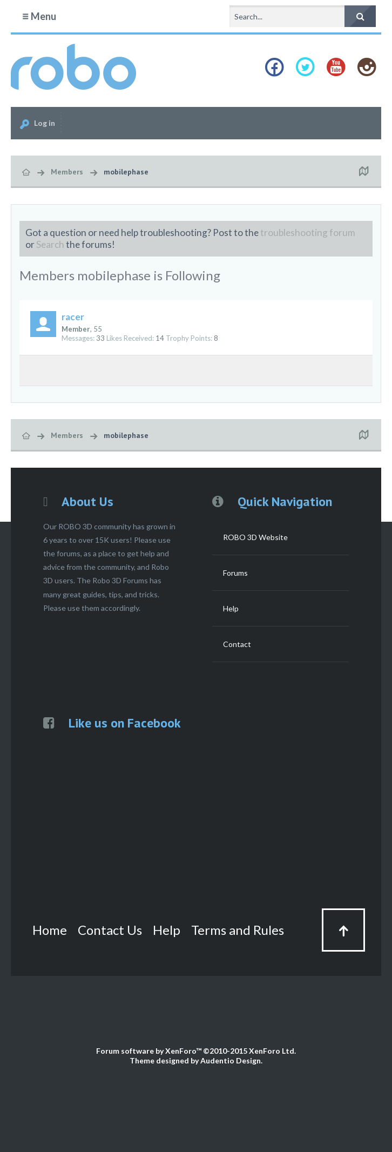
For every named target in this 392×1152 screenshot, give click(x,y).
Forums (235, 572)
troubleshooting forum (307, 232)
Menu (39, 16)
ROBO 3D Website (255, 537)
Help (231, 608)
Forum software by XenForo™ (196, 1050)
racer (73, 316)
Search (50, 244)
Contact (237, 644)
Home (49, 930)
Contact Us (110, 930)
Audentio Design (230, 1060)
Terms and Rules (237, 930)
